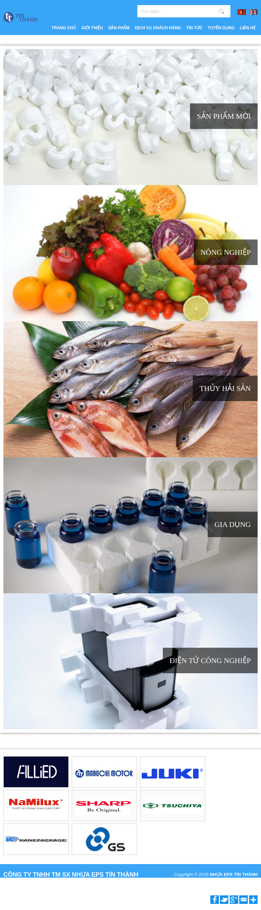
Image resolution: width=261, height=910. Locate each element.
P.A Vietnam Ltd (242, 881)
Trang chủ (64, 28)
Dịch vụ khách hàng (158, 28)
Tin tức (194, 28)
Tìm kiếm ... (221, 11)
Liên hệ (248, 28)
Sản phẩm (118, 28)
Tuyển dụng (221, 28)
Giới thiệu (92, 28)
